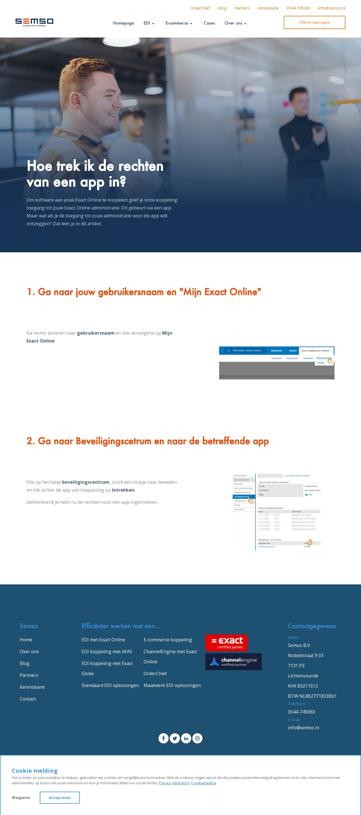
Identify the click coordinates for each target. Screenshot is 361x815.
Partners (242, 8)
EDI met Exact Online (103, 640)
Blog (222, 8)
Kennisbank (268, 8)
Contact (28, 699)
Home (26, 640)
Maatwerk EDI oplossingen (172, 685)
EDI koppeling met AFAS (107, 651)
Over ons (29, 651)
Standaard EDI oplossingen (110, 685)
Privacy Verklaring (174, 782)
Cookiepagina (204, 782)
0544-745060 (299, 8)
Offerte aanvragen (314, 22)
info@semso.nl (331, 8)
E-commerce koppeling (168, 640)
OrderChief (200, 8)
